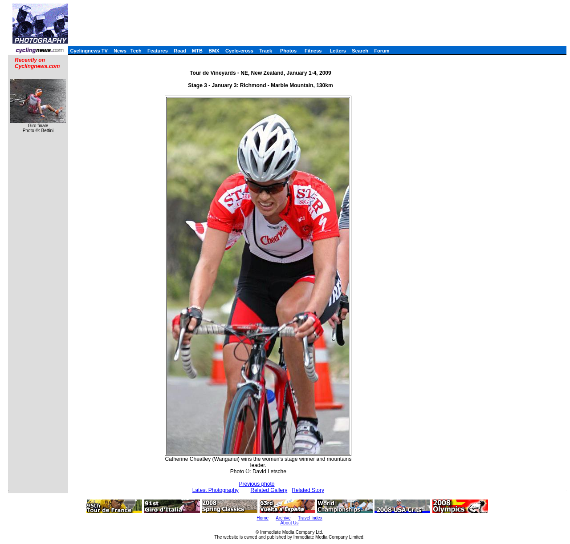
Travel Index (310, 518)
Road (180, 50)
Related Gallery (269, 490)
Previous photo (256, 484)
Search (360, 50)
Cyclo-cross (239, 50)
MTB (197, 50)
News (120, 50)
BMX (213, 50)
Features (157, 50)
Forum (381, 50)
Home (262, 518)
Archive (283, 518)
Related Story (308, 490)
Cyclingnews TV (88, 50)
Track (265, 50)
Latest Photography (215, 490)
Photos (288, 50)
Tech (136, 50)
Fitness (313, 50)
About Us (289, 522)
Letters (338, 50)
